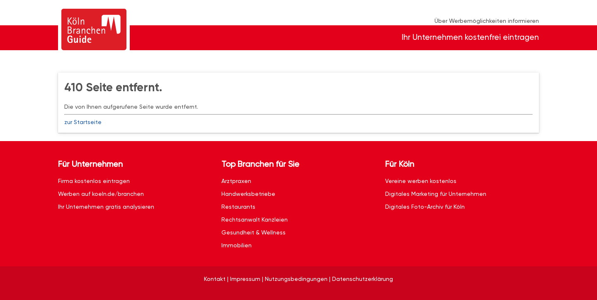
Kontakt (215, 279)
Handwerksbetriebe (248, 193)
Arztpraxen (236, 181)
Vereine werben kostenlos (420, 181)
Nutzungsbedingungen (296, 279)
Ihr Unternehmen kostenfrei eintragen (470, 37)
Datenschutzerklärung (362, 279)
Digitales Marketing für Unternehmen (435, 193)
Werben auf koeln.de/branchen (101, 193)
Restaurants (238, 206)
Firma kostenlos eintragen (94, 181)
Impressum (245, 279)
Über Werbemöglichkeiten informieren (486, 20)
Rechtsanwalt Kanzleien (254, 219)
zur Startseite (83, 122)
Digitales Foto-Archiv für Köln (425, 206)
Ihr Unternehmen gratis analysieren (106, 206)
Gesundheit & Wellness (253, 232)
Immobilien (236, 245)
